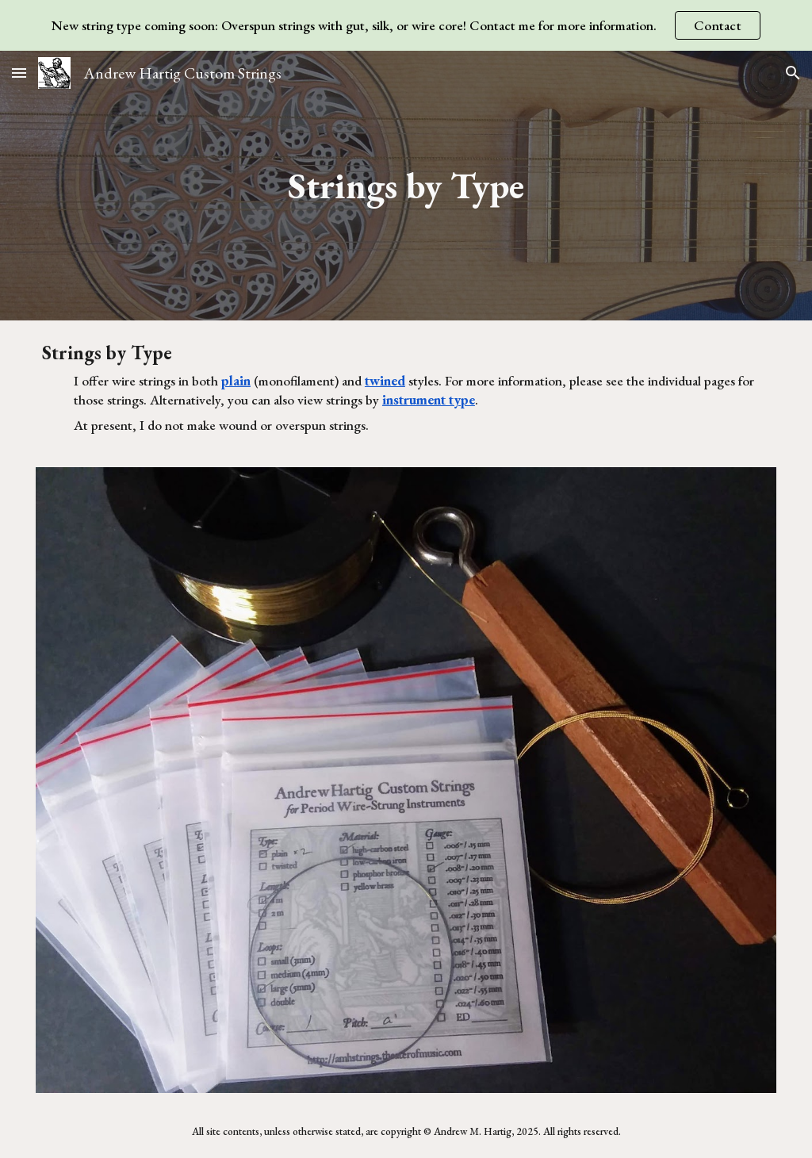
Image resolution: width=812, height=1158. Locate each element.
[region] (406, 25)
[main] (406, 185)
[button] (19, 72)
